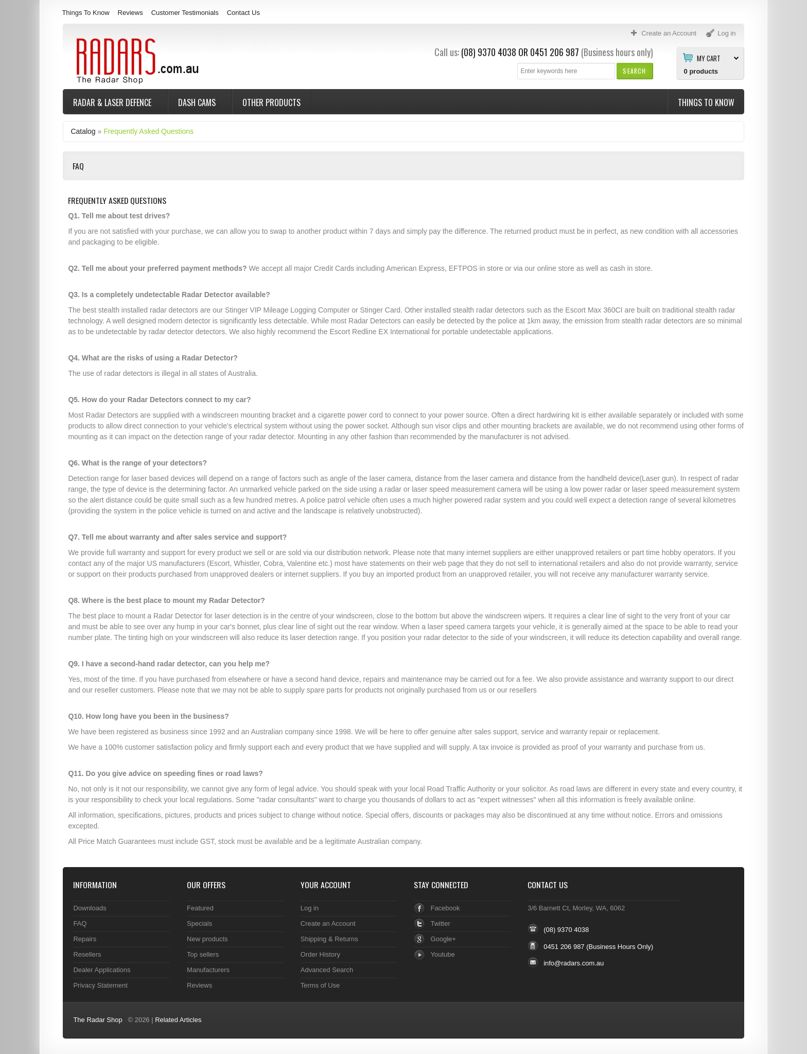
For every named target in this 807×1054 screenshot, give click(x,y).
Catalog (83, 131)
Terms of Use (320, 985)
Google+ (442, 939)
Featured (200, 908)
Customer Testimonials (185, 12)
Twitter (440, 923)
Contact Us (243, 12)
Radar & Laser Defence (113, 102)
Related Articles (178, 1020)
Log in (310, 908)
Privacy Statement (100, 985)
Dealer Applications (101, 970)
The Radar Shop (97, 1020)
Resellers (87, 954)
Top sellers (203, 954)
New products (207, 939)
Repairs (84, 939)
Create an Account (328, 923)
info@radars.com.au (573, 963)
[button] (634, 71)
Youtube (442, 954)
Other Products (271, 102)
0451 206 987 (554, 52)
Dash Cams (197, 102)
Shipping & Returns (329, 939)
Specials (199, 923)
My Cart (709, 58)
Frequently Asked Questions (148, 131)
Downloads (89, 908)
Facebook (445, 908)
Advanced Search (327, 970)
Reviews (130, 12)
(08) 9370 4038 (488, 52)
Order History (320, 954)
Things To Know (85, 12)
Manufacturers (208, 970)
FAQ (79, 923)
